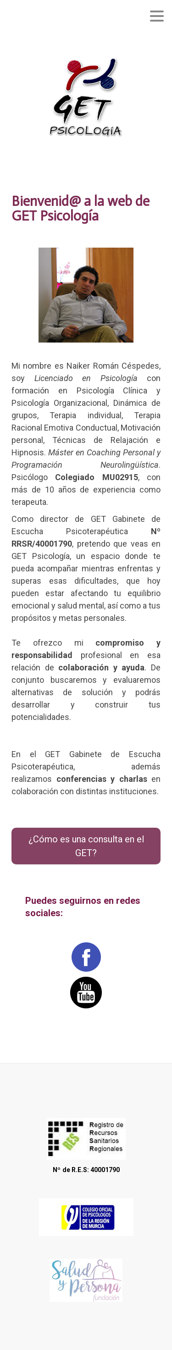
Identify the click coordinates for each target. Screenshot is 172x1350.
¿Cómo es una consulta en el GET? (86, 846)
